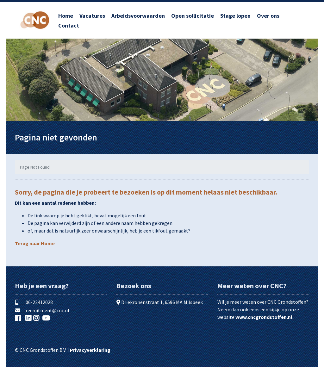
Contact (68, 25)
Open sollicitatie (192, 15)
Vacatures (92, 15)
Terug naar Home (35, 243)
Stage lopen (235, 15)
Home (65, 15)
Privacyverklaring (90, 350)
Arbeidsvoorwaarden (138, 15)
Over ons (268, 15)
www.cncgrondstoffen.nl (263, 317)
